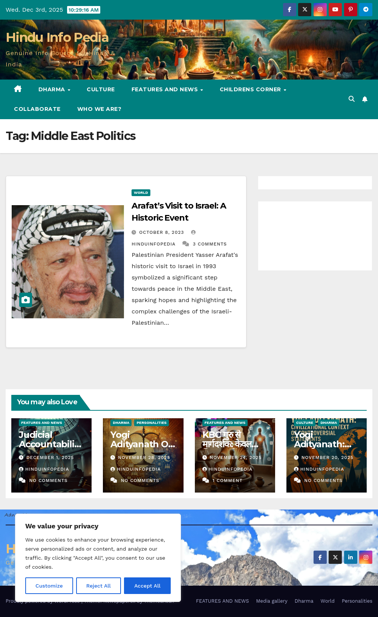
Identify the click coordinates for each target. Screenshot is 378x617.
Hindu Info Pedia (57, 37)
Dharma (52, 89)
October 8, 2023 (162, 232)
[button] (352, 99)
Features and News (41, 423)
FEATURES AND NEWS (166, 89)
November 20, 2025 (327, 457)
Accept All (147, 586)
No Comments (48, 480)
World (141, 192)
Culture (101, 89)
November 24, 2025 (236, 457)
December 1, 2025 (50, 457)
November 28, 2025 (144, 457)
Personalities (151, 423)
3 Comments (210, 244)
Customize (49, 586)
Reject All (98, 586)
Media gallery (271, 601)
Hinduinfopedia (44, 469)
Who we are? (99, 109)
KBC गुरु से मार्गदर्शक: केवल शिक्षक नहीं (226, 444)
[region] (98, 558)
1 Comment (228, 480)
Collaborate (37, 109)
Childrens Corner (251, 89)
